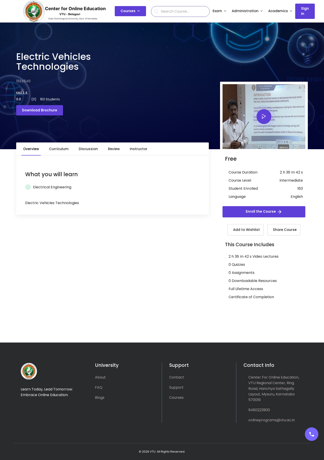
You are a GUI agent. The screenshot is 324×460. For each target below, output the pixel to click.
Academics (278, 11)
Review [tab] (114, 149)
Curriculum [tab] (59, 149)
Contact (176, 377)
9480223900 (259, 410)
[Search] (183, 11)
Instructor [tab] (138, 149)
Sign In (305, 11)
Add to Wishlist (246, 229)
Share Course (285, 229)
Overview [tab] (31, 149)
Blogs (99, 397)
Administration (245, 11)
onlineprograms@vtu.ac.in (271, 420)
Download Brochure (39, 110)
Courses (128, 11)
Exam (217, 11)
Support (176, 387)
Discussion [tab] (88, 149)
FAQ (98, 387)
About (100, 377)
